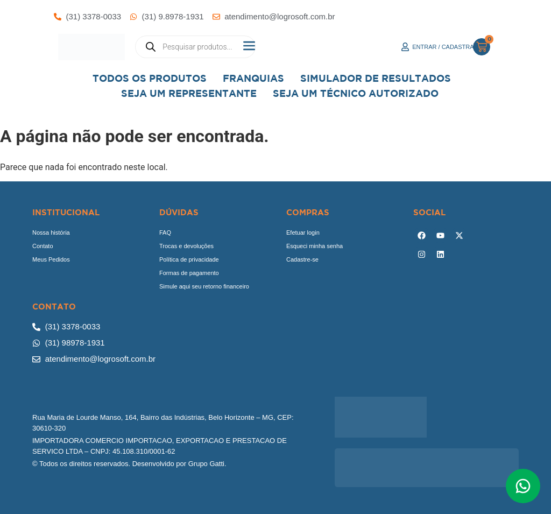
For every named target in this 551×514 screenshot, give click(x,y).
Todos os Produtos (150, 78)
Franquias (253, 78)
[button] (249, 47)
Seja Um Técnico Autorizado (356, 93)
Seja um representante (189, 93)
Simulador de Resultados (375, 78)
